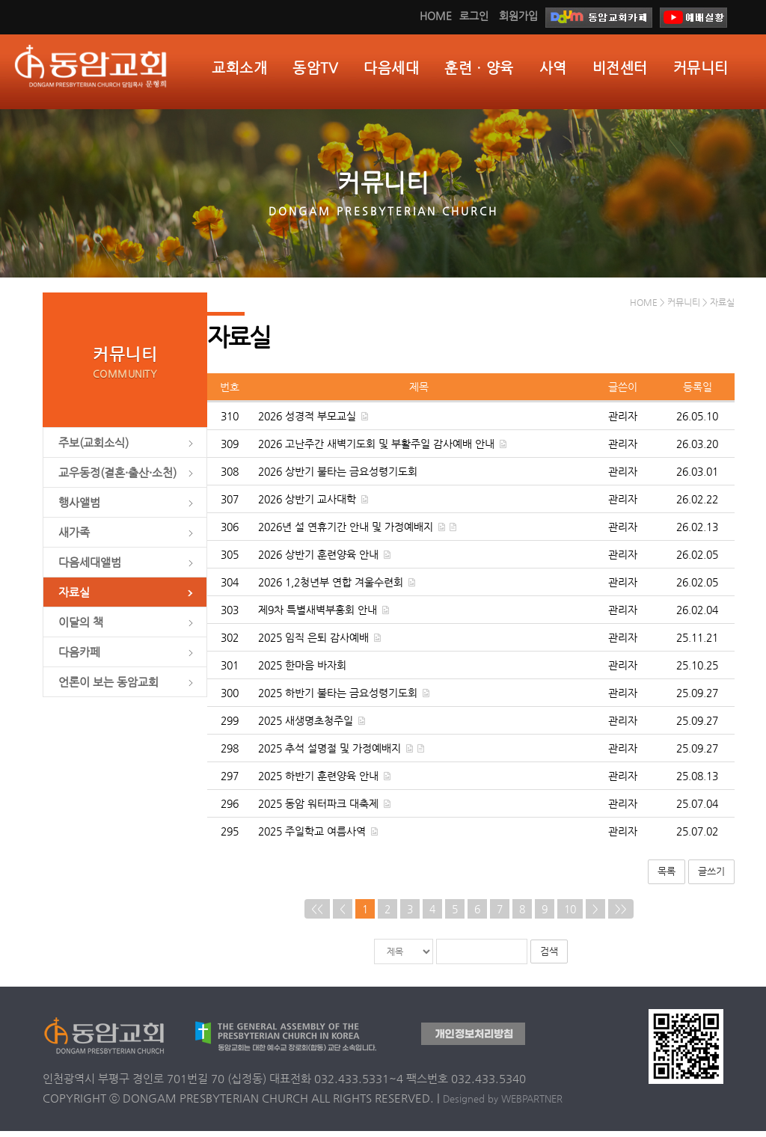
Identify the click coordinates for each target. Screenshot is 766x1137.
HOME (436, 16)
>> (621, 915)
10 (570, 915)
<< (317, 915)
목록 (666, 877)
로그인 (473, 16)
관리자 (622, 423)
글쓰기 (711, 877)
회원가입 (518, 16)
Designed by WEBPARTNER (503, 1104)
